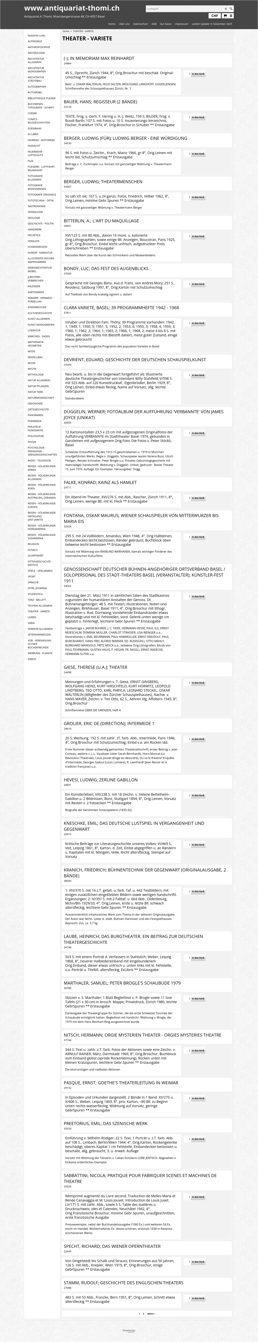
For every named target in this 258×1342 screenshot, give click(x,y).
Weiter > (151, 1314)
